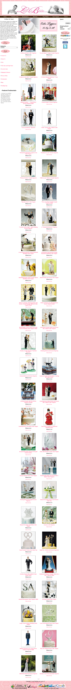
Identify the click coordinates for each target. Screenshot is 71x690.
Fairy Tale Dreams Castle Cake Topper (49, 451)
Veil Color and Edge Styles (7, 65)
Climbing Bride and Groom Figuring (49, 350)
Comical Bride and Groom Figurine (28, 376)
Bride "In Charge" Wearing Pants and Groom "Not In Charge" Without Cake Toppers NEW (28, 304)
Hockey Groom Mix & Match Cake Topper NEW (28, 574)
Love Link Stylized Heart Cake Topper (49, 623)
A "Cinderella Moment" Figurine (49, 227)
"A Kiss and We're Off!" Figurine (28, 53)
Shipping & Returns (5, 72)
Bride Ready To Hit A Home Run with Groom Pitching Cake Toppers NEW (28, 328)
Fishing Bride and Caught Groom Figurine (28, 500)
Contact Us (3, 55)
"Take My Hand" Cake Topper (28, 202)
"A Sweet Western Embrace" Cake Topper (49, 78)
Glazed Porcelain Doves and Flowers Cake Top (49, 500)
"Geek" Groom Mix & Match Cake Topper (49, 128)
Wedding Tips (4, 85)
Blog (2, 82)
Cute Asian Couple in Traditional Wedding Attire (49, 427)
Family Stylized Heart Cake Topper (28, 475)
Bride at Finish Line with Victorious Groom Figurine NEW (49, 303)
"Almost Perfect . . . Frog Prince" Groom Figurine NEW (28, 103)
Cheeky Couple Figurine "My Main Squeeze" (28, 351)
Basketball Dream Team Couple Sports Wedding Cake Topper (28, 278)
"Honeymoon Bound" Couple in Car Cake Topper (28, 153)
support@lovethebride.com (35, 682)
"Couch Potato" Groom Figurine (49, 102)
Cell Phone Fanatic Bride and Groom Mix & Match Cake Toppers (49, 328)
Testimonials (4, 79)
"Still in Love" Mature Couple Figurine (49, 178)
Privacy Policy (4, 75)
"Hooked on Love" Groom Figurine (49, 152)
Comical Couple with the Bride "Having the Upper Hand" (49, 376)
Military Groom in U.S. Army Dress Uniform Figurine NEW (28, 649)
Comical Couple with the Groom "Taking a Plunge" (28, 402)
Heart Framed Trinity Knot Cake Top (28, 550)
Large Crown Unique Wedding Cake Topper (28, 624)
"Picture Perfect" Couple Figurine (28, 178)
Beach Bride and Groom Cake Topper (49, 277)
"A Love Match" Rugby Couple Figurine (49, 53)
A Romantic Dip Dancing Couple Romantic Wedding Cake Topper (49, 253)
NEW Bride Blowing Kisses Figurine (28, 673)
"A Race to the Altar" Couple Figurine (28, 77)
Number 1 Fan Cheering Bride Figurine (49, 673)
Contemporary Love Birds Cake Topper (28, 426)
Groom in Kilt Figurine (49, 524)
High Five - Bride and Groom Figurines (49, 550)
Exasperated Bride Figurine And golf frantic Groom (28, 452)
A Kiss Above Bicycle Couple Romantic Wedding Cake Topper (28, 253)
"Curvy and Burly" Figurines (28, 127)
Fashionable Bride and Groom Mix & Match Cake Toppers (49, 476)
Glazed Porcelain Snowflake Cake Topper (28, 525)
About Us (3, 59)
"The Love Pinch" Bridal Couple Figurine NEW (49, 202)
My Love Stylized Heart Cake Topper (49, 648)
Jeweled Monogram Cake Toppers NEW (28, 599)
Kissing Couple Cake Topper (49, 599)
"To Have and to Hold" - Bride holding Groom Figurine (28, 228)
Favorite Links (4, 69)
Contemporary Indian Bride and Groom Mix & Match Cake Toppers (49, 402)
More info (28, 56)
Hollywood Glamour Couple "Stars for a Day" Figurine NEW (49, 574)
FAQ (2, 62)
